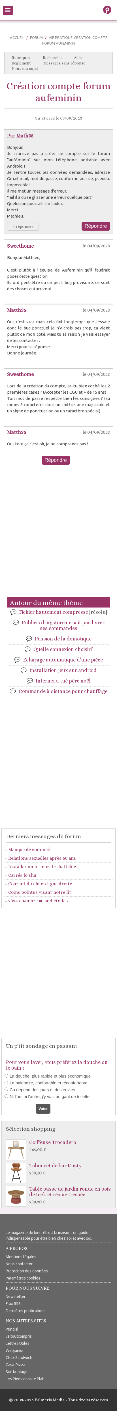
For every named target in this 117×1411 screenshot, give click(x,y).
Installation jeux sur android (63, 670)
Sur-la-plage (16, 1372)
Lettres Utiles (17, 1343)
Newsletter (15, 1296)
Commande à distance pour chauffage (63, 691)
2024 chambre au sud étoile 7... (39, 900)
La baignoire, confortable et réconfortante (48, 1082)
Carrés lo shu (22, 875)
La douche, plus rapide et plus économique (50, 1076)
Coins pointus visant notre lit (39, 892)
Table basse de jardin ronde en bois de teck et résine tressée (60, 1195)
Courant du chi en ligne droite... (41, 883)
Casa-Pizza (15, 1364)
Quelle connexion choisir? (63, 649)
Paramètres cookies (23, 1278)
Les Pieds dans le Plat (25, 1379)
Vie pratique (61, 37)
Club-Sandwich (19, 1357)
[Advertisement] (58, 534)
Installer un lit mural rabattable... (43, 866)
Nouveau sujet (25, 68)
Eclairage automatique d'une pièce (63, 660)
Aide (78, 57)
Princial (12, 1329)
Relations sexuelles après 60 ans (42, 858)
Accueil (17, 37)
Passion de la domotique (63, 639)
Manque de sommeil (29, 849)
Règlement (21, 63)
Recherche (52, 57)
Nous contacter (19, 1264)
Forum (36, 37)
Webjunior (15, 1350)
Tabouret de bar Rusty (60, 1169)
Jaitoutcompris (19, 1336)
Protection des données (27, 1271)
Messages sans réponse (64, 63)
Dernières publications (26, 1310)
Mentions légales (21, 1257)
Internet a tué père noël (63, 681)
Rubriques (21, 57)
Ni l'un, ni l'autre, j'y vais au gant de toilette (50, 1096)
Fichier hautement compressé (63, 612)
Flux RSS (13, 1303)
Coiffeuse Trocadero (60, 1146)
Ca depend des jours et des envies (42, 1089)
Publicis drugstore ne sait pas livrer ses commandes (63, 625)
